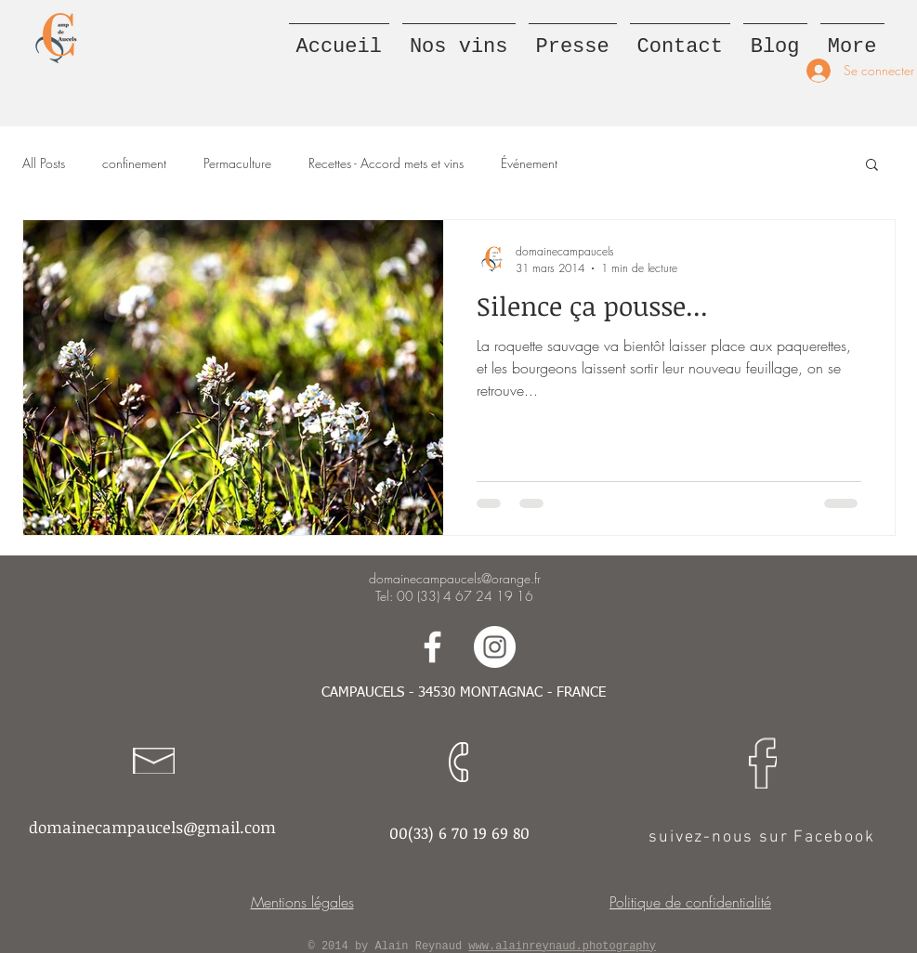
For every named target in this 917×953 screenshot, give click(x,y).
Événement (529, 163)
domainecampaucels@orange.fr (455, 578)
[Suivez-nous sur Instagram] (495, 647)
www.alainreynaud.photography (562, 946)
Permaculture (237, 163)
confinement (134, 163)
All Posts (43, 163)
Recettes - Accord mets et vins (386, 163)
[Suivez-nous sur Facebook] (432, 647)
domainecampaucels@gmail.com (152, 827)
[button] (872, 166)
